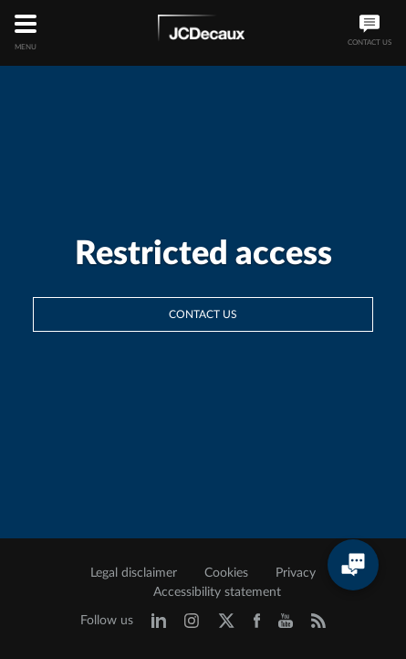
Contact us (203, 314)
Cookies (226, 573)
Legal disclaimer (133, 573)
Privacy (296, 573)
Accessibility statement (217, 592)
